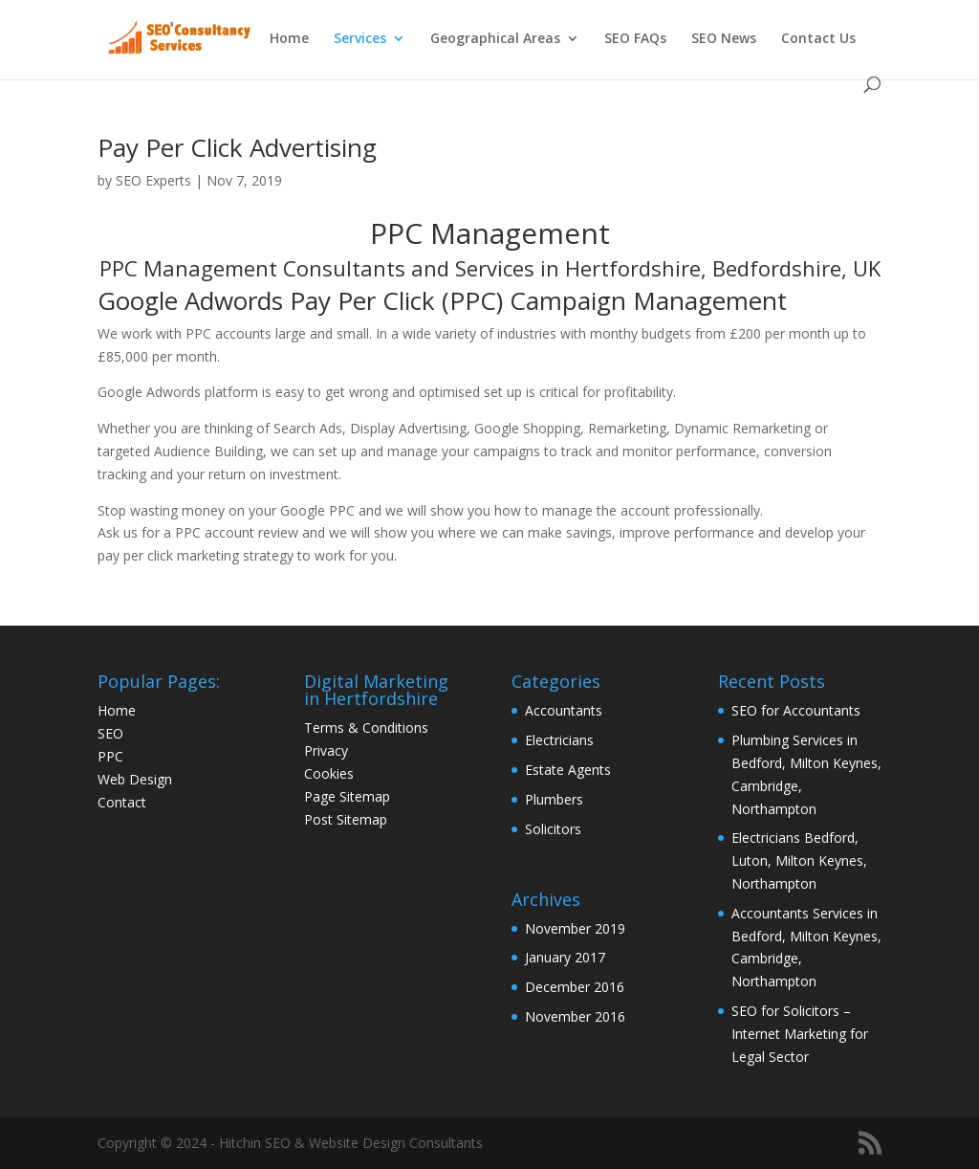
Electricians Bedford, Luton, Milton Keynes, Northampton (799, 860)
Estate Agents (568, 770)
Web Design (135, 779)
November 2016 (575, 1016)
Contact (122, 802)
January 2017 (565, 957)
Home (289, 39)
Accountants (563, 710)
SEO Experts (153, 180)
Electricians (559, 740)
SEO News (723, 39)
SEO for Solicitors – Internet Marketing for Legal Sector (799, 1034)
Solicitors (553, 829)
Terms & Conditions (366, 727)
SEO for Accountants (795, 710)
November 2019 (575, 928)
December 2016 (574, 987)
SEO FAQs (635, 39)
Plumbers (554, 799)
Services (360, 39)
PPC (110, 756)
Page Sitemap (347, 796)
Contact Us (818, 39)
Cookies (329, 773)
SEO (110, 733)
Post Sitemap (345, 819)
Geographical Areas (495, 39)
